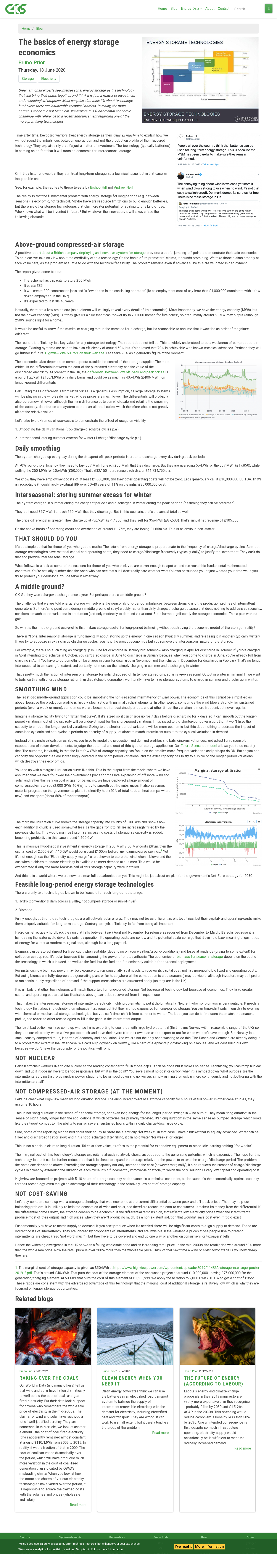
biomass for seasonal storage (200, 957)
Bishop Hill (98, 187)
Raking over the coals (49, 1378)
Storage (28, 79)
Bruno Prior (31, 62)
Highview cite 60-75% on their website (74, 353)
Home (162, 8)
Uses (204, 1537)
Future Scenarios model (199, 746)
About (209, 8)
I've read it (183, 1546)
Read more (78, 1505)
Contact (224, 8)
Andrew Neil (123, 187)
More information (209, 1546)
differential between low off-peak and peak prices (125, 372)
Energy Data (190, 8)
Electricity (48, 79)
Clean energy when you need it (132, 1381)
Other (250, 1537)
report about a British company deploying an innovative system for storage (89, 253)
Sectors (25, 1537)
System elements (70, 1537)
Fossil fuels (161, 1537)
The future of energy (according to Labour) (213, 1381)
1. (16, 1268)
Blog (174, 8)
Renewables (117, 1537)
